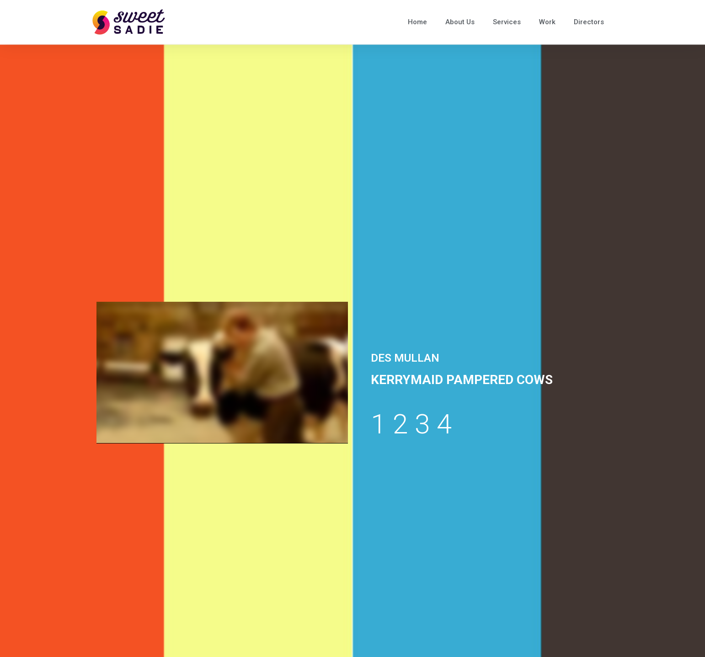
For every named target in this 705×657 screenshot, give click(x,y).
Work (547, 22)
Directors (589, 22)
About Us (460, 22)
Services (507, 22)
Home (417, 22)
